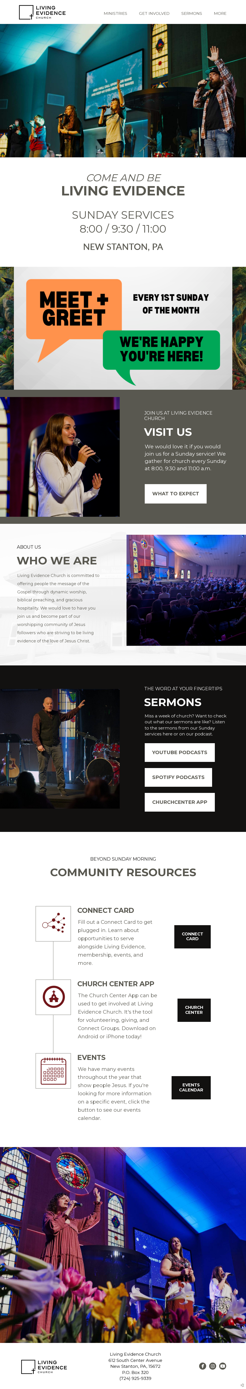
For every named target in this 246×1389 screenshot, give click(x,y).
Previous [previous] (7, 328)
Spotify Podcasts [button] (178, 777)
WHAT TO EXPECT (175, 493)
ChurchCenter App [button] (179, 802)
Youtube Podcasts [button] (179, 752)
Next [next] (239, 328)
